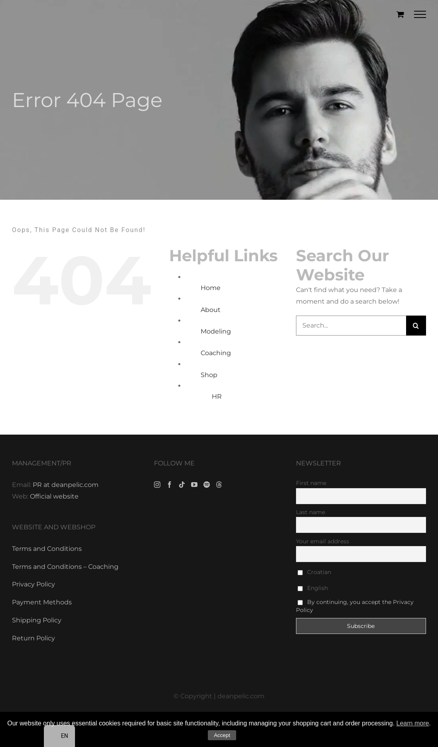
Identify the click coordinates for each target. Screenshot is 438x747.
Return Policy (33, 638)
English (313, 588)
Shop (209, 375)
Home (211, 288)
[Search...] (351, 326)
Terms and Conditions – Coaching (65, 566)
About (211, 310)
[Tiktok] (182, 484)
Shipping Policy (36, 620)
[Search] (416, 326)
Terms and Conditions (47, 548)
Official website (54, 496)
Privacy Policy (33, 584)
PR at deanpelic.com (66, 485)
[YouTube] (194, 484)
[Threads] (219, 484)
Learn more (413, 723)
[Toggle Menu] (420, 14)
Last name (310, 512)
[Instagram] (157, 484)
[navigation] (59, 736)
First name (311, 483)
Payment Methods (42, 602)
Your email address (322, 541)
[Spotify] (206, 484)
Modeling (216, 331)
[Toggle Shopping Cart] (400, 14)
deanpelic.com (240, 696)
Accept (222, 735)
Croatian (314, 572)
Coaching (216, 353)
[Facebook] (169, 484)
